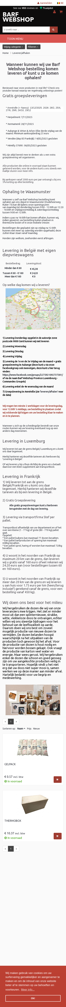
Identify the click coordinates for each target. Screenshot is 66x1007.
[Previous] (5, 721)
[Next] (16, 721)
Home (6, 53)
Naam (20, 728)
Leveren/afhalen (21, 53)
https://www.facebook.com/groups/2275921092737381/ (33, 375)
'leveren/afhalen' (49, 391)
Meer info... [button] (28, 989)
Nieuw (36, 728)
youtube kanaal (11, 90)
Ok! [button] (33, 998)
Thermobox (12, 820)
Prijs (29, 728)
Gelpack (10, 764)
